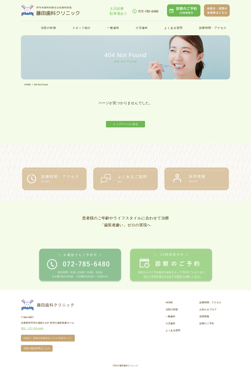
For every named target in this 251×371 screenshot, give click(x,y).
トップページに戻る (125, 124)
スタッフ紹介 (81, 27)
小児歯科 (142, 27)
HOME (169, 302)
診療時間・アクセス (213, 27)
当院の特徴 (48, 27)
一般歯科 (113, 27)
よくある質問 (173, 27)
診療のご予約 (206, 323)
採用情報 (204, 316)
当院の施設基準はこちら (36, 348)
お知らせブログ (207, 309)
